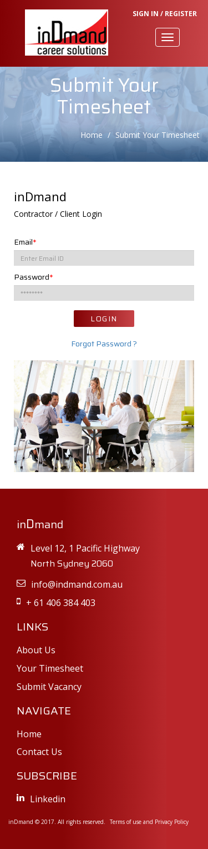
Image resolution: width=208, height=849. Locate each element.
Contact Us (39, 752)
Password (33, 276)
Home (91, 135)
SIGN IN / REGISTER (165, 13)
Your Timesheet (50, 668)
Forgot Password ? (104, 343)
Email (25, 241)
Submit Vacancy (49, 687)
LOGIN (104, 318)
